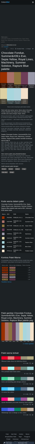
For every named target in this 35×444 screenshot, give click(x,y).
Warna (27, 434)
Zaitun (17, 169)
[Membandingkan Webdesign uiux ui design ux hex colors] (32, 415)
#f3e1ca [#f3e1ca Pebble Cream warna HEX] (3, 250)
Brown (4, 169)
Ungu (24, 169)
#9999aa (9, 234)
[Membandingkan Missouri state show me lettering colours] (32, 363)
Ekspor (28, 48)
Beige (12, 172)
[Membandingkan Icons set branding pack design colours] (32, 384)
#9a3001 (9, 217)
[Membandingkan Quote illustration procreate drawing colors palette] (32, 404)
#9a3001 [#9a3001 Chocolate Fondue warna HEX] (3, 216)
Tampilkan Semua (6, 282)
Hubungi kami (25, 439)
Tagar (20, 436)
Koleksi (21, 434)
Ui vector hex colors (8, 392)
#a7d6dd (9, 242)
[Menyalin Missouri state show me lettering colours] (30, 363)
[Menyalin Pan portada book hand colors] (30, 374)
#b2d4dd (9, 246)
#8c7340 (9, 226)
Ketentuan (16, 439)
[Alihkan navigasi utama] (33, 2)
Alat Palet (14, 434)
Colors (5, 2)
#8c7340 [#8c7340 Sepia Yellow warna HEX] (3, 225)
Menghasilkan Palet (10, 436)
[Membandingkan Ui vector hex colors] (32, 394)
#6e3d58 (9, 230)
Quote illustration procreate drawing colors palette (17, 402)
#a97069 (9, 221)
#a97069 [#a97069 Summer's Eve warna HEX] (3, 220)
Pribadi (8, 439)
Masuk (9, 107)
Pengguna (27, 436)
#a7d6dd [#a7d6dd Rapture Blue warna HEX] (3, 241)
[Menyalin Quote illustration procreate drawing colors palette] (30, 404)
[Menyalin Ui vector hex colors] (30, 394)
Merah (11, 169)
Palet (7, 434)
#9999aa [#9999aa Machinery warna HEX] (3, 233)
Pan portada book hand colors (11, 371)
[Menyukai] (7, 49)
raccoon (6, 46)
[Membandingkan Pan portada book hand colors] (32, 374)
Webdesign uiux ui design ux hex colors (14, 412)
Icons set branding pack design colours (14, 382)
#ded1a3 (9, 238)
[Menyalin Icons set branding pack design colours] (30, 384)
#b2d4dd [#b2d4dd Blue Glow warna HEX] (3, 245)
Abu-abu (4, 172)
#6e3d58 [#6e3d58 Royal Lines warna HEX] (3, 228)
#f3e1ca (9, 251)
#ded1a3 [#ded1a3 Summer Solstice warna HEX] (3, 237)
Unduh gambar (28, 343)
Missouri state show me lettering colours (14, 361)
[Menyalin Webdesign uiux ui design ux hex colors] (30, 415)
